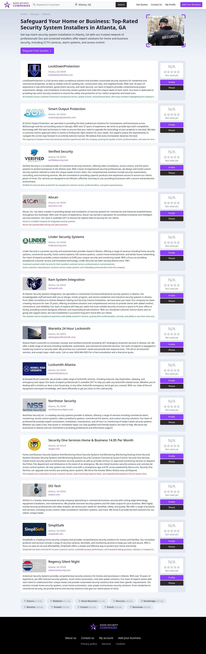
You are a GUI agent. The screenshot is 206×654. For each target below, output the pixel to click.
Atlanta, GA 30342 (57, 114)
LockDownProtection (64, 66)
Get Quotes (142, 4)
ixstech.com (54, 494)
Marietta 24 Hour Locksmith (69, 328)
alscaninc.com (55, 205)
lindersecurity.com (57, 245)
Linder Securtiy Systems (66, 237)
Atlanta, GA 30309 (57, 202)
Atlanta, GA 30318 (57, 445)
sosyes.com (54, 448)
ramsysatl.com (55, 288)
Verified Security (60, 151)
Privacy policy (89, 643)
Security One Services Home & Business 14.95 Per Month (90, 440)
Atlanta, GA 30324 (57, 157)
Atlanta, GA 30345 (57, 285)
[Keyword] (53, 4)
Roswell (60, 607)
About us (70, 638)
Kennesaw (140, 607)
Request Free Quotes (37, 50)
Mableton (60, 601)
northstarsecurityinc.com (60, 409)
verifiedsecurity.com (58, 160)
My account (106, 638)
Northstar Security (62, 401)
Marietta (33, 607)
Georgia (34, 14)
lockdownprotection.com (60, 74)
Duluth (113, 607)
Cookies (120, 643)
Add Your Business (191, 4)
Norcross (122, 601)
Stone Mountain (91, 601)
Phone (172, 87)
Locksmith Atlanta (62, 364)
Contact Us (156, 4)
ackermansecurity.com (59, 570)
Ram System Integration (66, 279)
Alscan (53, 197)
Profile (172, 82)
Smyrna (33, 601)
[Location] (95, 4)
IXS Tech (54, 486)
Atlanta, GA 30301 (57, 530)
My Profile (170, 4)
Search (121, 4)
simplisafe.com (55, 533)
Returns (106, 643)
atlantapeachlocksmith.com (62, 337)
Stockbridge (152, 601)
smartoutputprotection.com (62, 117)
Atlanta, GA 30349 (57, 71)
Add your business (129, 638)
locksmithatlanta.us (58, 373)
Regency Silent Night (64, 561)
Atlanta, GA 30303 (57, 334)
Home (23, 14)
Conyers (86, 607)
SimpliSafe (56, 525)
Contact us (87, 638)
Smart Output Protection (67, 109)
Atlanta (46, 14)
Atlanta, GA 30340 (57, 242)
